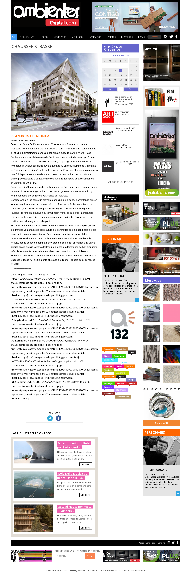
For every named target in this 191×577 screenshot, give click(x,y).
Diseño (44, 36)
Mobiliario (77, 36)
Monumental (109, 377)
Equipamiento (119, 356)
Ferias (141, 36)
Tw (50, 418)
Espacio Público (110, 360)
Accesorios (108, 349)
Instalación (108, 366)
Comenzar (161, 422)
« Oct (110, 89)
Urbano (119, 366)
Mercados (127, 36)
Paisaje (130, 380)
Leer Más (86, 464)
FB (58, 418)
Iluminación (94, 36)
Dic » (131, 89)
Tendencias (59, 36)
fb (177, 542)
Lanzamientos (121, 373)
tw (168, 542)
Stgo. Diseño (121, 390)
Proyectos (108, 387)
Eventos (124, 363)
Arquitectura (27, 36)
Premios (129, 366)
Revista (154, 37)
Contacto (161, 543)
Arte (132, 352)
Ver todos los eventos (120, 182)
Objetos (111, 36)
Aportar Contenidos (147, 543)
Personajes (108, 383)
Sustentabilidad (123, 397)
